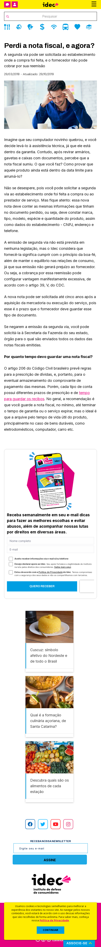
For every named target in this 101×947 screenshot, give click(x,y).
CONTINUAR (50, 930)
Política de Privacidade (54, 920)
